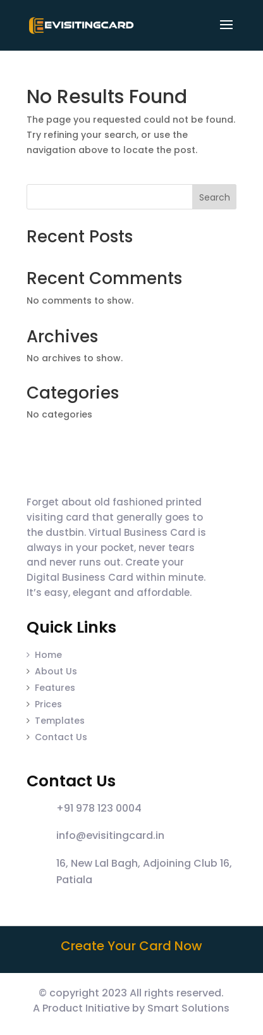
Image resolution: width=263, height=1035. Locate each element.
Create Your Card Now (131, 946)
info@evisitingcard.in (110, 835)
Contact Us (61, 737)
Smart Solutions (188, 1008)
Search (214, 197)
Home (44, 654)
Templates (60, 720)
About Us (56, 671)
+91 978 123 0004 (99, 808)
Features (55, 687)
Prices (48, 704)
